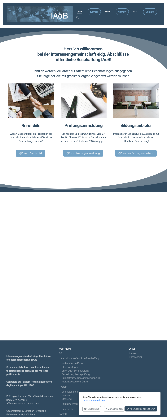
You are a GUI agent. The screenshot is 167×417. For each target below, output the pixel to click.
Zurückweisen (77, 408)
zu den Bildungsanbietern (135, 153)
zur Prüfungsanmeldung (83, 153)
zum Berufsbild (30, 153)
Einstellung (55, 408)
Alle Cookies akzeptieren (105, 408)
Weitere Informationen (57, 400)
